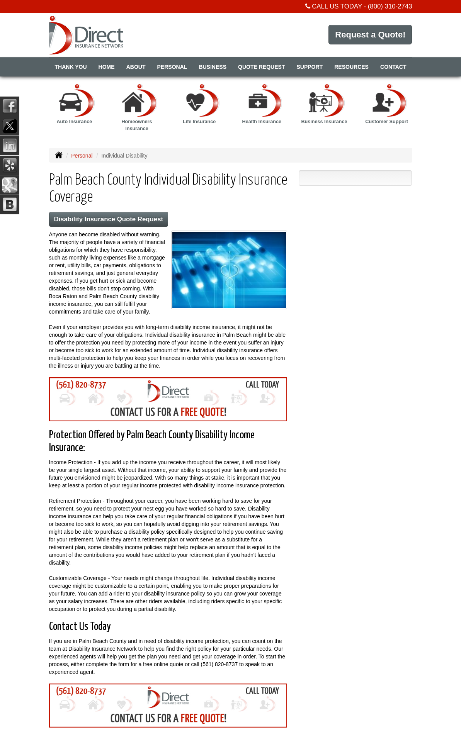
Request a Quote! (370, 34)
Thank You (71, 67)
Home (107, 67)
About (136, 67)
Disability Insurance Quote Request (108, 219)
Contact (393, 67)
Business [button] (212, 67)
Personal (81, 156)
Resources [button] (351, 67)
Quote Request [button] (261, 67)
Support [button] (309, 67)
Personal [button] (172, 67)
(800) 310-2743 (390, 6)
